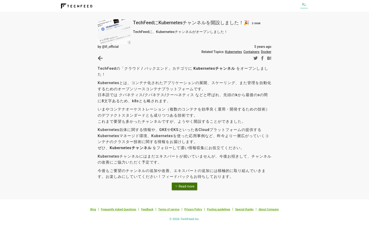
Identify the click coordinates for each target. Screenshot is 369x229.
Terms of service (168, 209)
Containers (251, 52)
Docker (266, 52)
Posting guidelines (218, 209)
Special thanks (244, 209)
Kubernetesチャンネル (214, 68)
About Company (268, 209)
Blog (93, 209)
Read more (185, 186)
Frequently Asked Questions (118, 209)
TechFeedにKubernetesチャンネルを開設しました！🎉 (197, 22)
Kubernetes (233, 52)
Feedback (147, 209)
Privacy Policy (193, 209)
